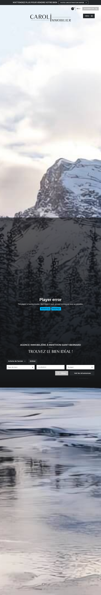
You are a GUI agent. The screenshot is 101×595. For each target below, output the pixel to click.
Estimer (33, 361)
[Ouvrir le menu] (89, 16)
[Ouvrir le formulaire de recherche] (61, 373)
